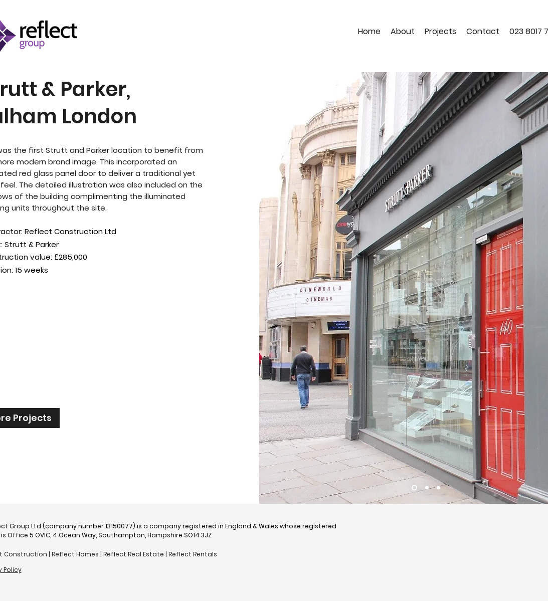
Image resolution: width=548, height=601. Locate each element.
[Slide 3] (438, 488)
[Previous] (273, 286)
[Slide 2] (427, 488)
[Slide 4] (414, 488)
